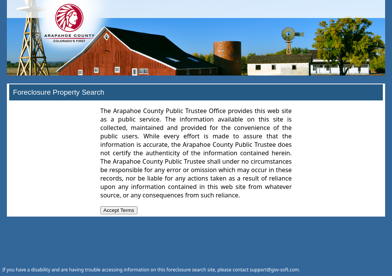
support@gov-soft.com (274, 269)
